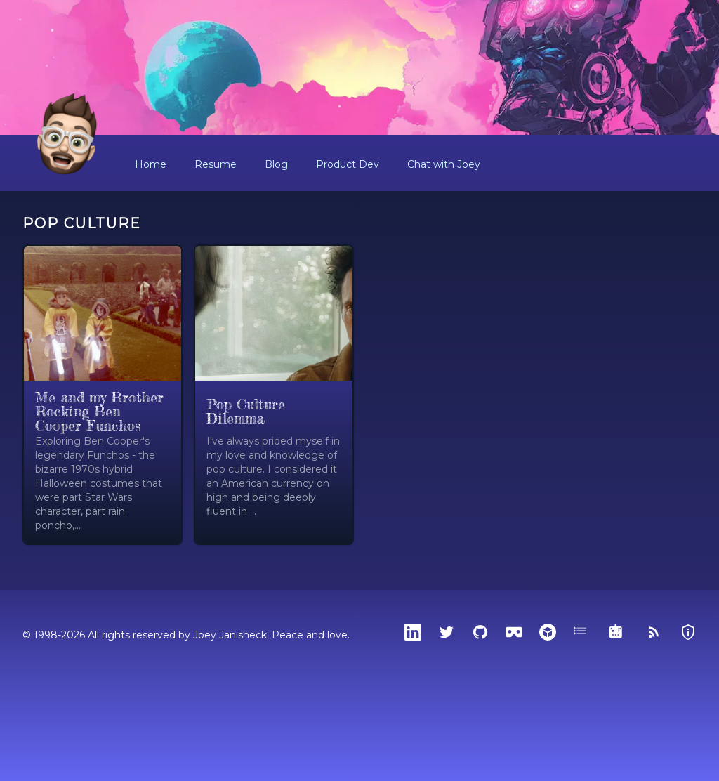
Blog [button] (276, 164)
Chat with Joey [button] (443, 164)
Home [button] (150, 164)
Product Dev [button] (347, 164)
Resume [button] (215, 164)
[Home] (67, 135)
